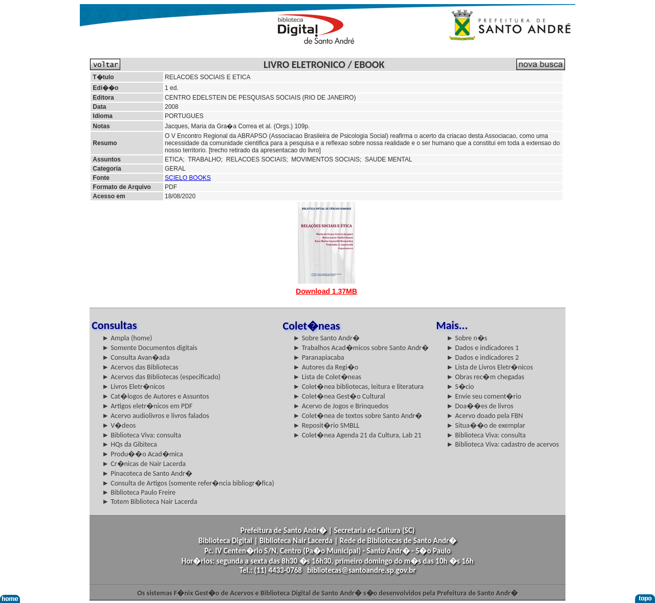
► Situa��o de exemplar (485, 425)
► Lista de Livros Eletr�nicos (489, 367)
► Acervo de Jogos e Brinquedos (341, 406)
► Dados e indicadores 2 (482, 357)
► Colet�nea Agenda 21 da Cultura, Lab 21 (357, 435)
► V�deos (119, 425)
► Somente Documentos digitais (149, 347)
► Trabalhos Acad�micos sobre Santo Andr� (361, 347)
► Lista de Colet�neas (327, 377)
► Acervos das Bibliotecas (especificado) (161, 377)
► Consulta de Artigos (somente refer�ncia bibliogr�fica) (188, 483)
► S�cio (460, 386)
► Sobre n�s (466, 338)
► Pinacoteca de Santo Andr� (147, 473)
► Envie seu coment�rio (483, 396)
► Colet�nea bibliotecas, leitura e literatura (358, 386)
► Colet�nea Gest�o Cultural (339, 396)
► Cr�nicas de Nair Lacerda (144, 463)
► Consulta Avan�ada (135, 357)
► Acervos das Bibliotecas (140, 367)
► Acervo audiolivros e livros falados (155, 415)
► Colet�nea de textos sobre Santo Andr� (358, 415)
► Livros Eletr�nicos (133, 386)
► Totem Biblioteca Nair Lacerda (149, 501)
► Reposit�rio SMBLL (326, 425)
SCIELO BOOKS (188, 177)
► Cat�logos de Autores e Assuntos (155, 396)
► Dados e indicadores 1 (482, 347)
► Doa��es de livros (479, 406)
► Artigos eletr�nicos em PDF (147, 406)
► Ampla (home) (127, 338)
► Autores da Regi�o (325, 367)
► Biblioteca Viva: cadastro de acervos (502, 444)
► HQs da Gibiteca (129, 444)
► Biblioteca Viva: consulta (141, 435)
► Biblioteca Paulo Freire (139, 492)
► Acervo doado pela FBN (484, 415)
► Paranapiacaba (318, 357)
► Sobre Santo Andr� (326, 338)
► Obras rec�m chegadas (485, 377)
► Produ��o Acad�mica (142, 454)
